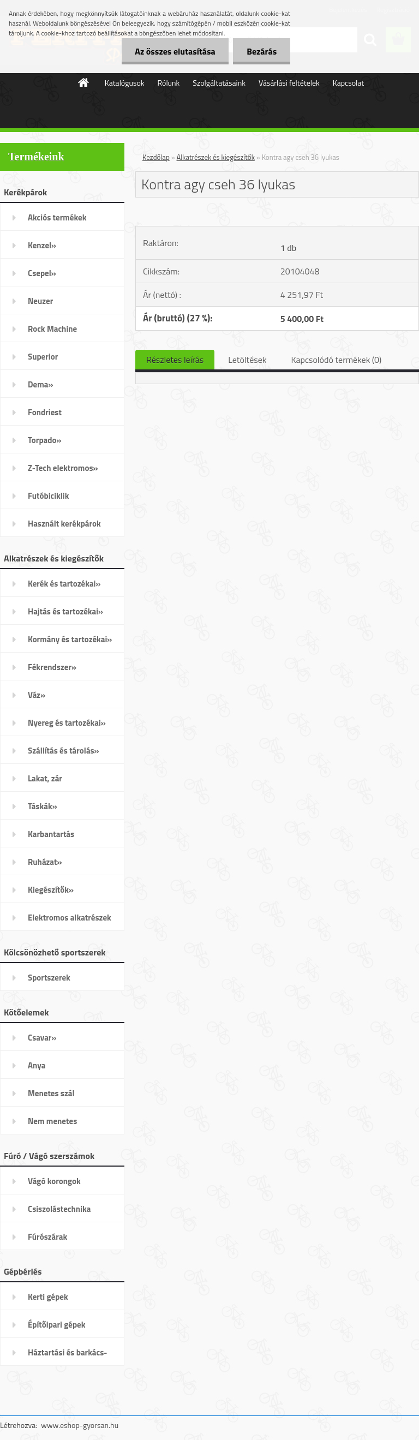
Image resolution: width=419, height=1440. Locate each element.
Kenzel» (42, 245)
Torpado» (45, 440)
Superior (43, 356)
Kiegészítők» (51, 889)
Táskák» (42, 806)
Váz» (36, 695)
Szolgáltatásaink (219, 82)
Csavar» (42, 1037)
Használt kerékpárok (64, 523)
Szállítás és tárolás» (63, 750)
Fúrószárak (47, 1236)
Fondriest (45, 412)
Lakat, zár (45, 778)
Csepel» (42, 273)
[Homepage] (84, 82)
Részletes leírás (174, 359)
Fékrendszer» (52, 667)
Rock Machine (52, 328)
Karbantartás (51, 834)
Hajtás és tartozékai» (65, 611)
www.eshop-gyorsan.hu (79, 1425)
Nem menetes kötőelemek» (52, 1124)
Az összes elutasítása (175, 51)
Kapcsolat (348, 82)
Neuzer (40, 301)
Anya (36, 1065)
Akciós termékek (57, 217)
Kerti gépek (48, 1296)
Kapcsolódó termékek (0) (336, 359)
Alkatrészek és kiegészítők (216, 157)
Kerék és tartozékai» (64, 583)
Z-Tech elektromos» (63, 468)
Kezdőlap (156, 157)
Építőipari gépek (56, 1324)
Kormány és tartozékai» (70, 639)
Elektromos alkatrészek (69, 917)
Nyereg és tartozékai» (67, 722)
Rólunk (169, 82)
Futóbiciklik (48, 495)
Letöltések (247, 359)
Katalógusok (125, 82)
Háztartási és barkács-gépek (67, 1356)
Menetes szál (51, 1093)
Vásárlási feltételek (289, 82)
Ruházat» (45, 862)
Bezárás (262, 51)
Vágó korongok (54, 1181)
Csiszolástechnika (59, 1209)
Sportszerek (49, 977)
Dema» (40, 384)
